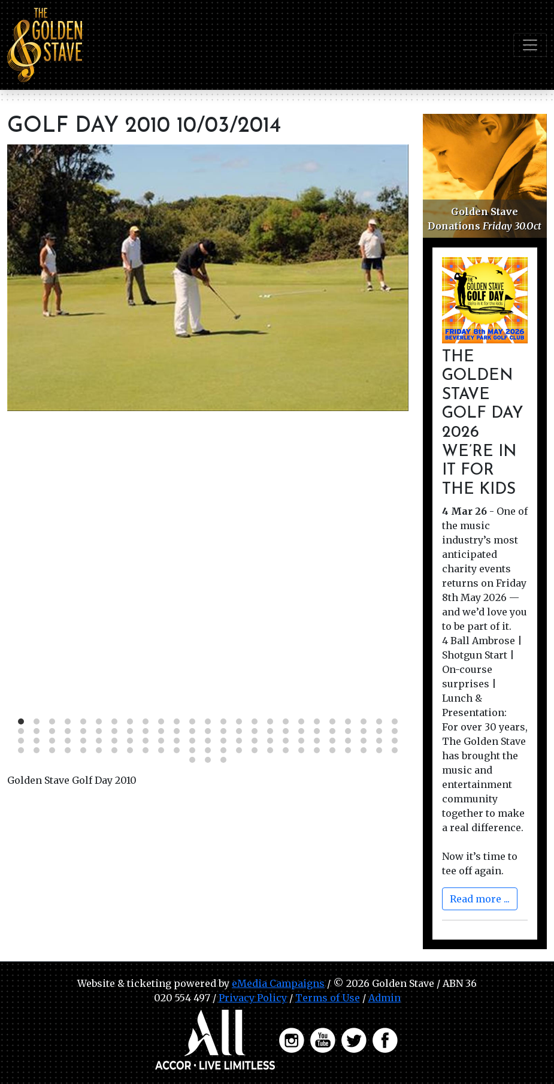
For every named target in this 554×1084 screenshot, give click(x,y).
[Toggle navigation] (530, 45)
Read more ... (480, 899)
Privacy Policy (253, 998)
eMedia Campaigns (278, 983)
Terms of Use (327, 998)
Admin (384, 998)
